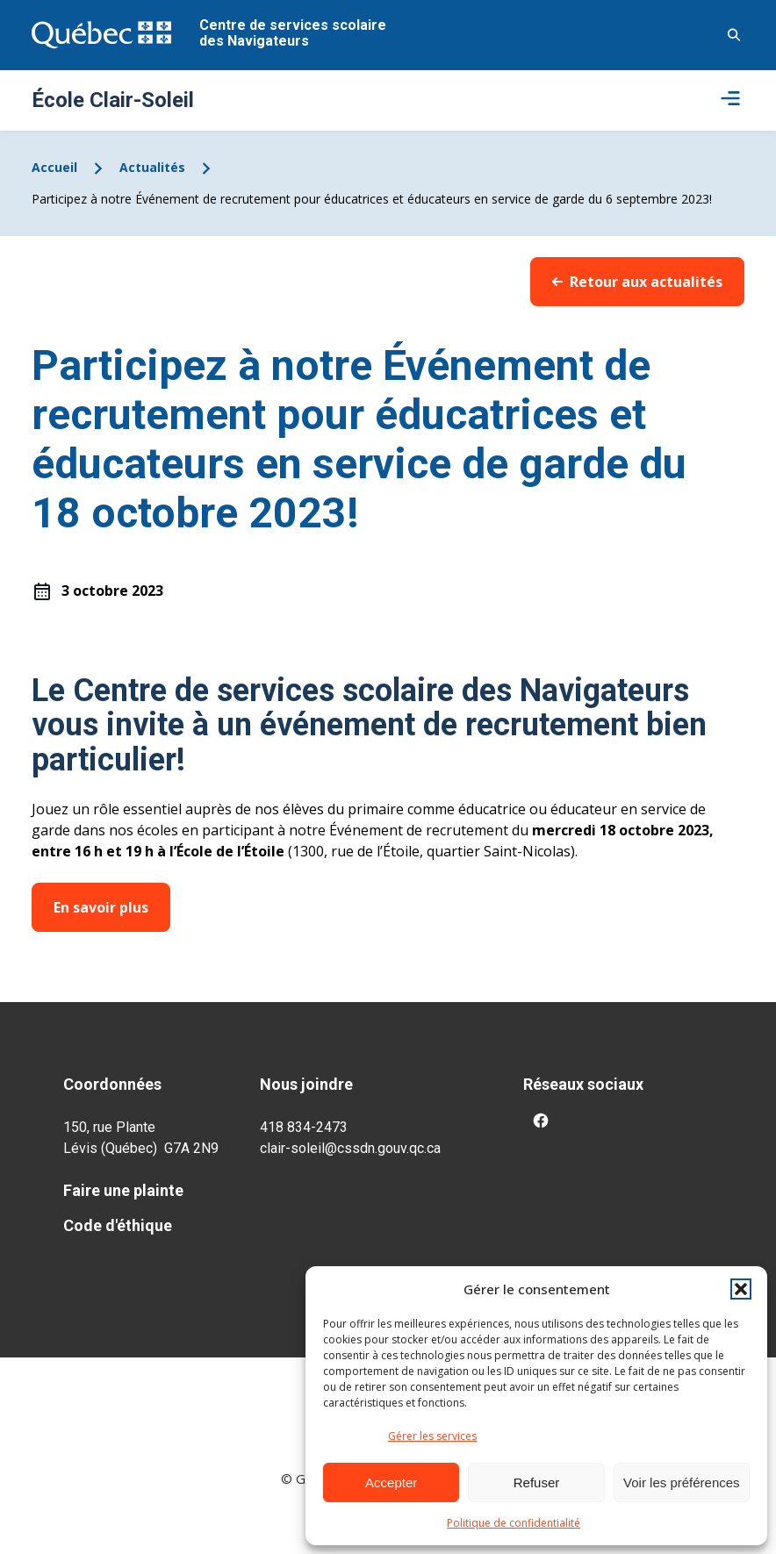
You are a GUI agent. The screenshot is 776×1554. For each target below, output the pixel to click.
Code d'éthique (117, 1225)
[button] (741, 1289)
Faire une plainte (123, 1190)
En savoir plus (101, 907)
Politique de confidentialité (513, 1522)
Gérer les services (432, 1436)
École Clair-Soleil (113, 100)
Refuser (537, 1482)
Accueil (54, 167)
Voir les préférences (681, 1482)
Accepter (391, 1482)
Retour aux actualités (637, 281)
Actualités (152, 167)
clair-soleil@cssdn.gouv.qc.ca (350, 1148)
